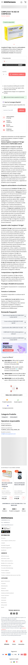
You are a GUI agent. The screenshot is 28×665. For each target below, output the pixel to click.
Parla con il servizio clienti (14, 395)
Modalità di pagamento (6, 548)
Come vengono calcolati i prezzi (8, 540)
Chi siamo (3, 538)
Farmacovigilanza (5, 570)
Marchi (2, 607)
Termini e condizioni (5, 573)
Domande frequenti (5, 545)
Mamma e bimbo (5, 590)
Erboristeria (3, 602)
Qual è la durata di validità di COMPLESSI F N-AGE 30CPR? (13, 339)
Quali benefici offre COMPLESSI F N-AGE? (12, 327)
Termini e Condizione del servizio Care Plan (10, 575)
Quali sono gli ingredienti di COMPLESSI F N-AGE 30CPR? (13, 316)
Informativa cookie (5, 558)
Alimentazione (4, 586)
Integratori (4, 175)
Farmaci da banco (5, 595)
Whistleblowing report (6, 565)
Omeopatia (3, 598)
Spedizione (3, 550)
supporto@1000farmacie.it (7, 525)
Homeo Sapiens (5, 16)
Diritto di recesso (5, 556)
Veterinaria (3, 600)
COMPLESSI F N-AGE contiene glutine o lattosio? (14, 333)
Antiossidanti (13, 417)
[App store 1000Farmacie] (7, 528)
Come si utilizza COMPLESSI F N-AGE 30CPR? (13, 322)
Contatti (3, 543)
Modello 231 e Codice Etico (7, 563)
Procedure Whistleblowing (7, 568)
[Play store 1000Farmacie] (7, 531)
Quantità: (4, 71)
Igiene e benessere (5, 581)
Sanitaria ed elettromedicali (7, 593)
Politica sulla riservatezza (7, 561)
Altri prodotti (4, 605)
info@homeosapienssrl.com (8, 434)
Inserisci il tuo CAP (8, 110)
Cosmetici (3, 583)
